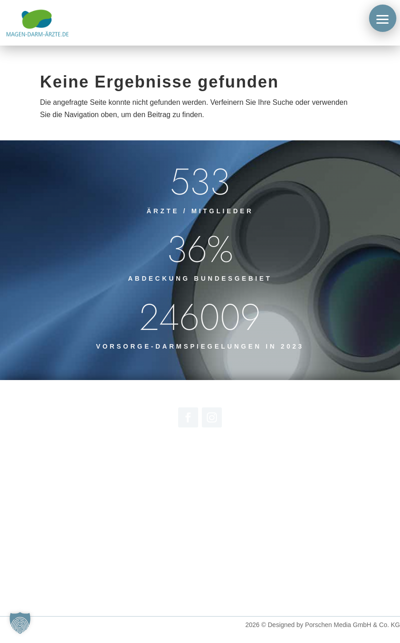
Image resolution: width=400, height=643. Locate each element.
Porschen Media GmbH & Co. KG (352, 624)
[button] (382, 18)
